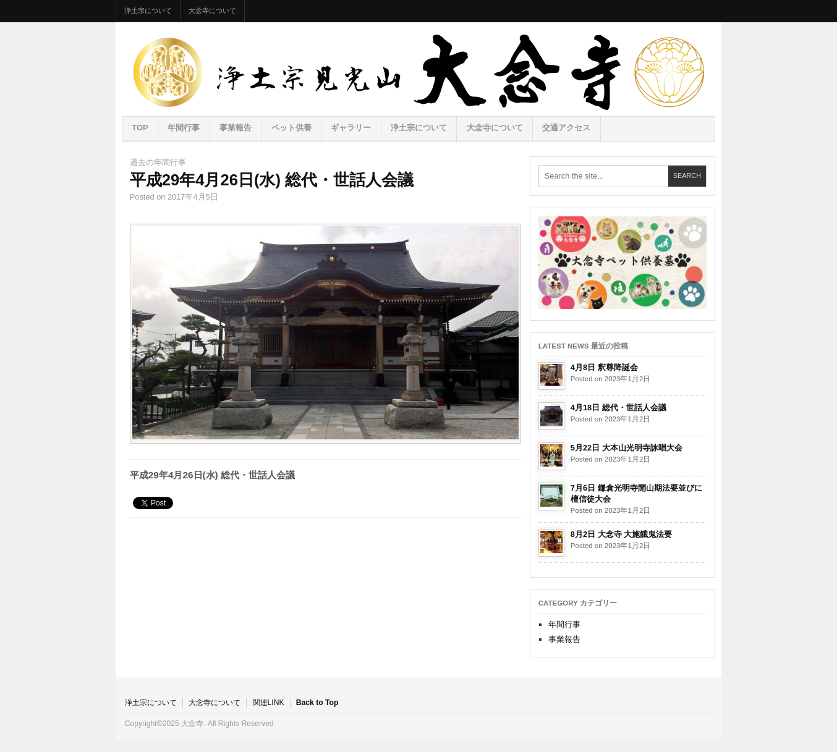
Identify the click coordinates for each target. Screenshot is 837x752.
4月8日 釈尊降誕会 (604, 367)
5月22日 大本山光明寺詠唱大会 (626, 447)
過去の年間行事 (158, 162)
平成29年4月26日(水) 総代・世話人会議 (272, 179)
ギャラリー (351, 127)
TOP (140, 127)
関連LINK (268, 702)
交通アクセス (566, 127)
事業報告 (235, 127)
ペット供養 (291, 127)
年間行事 (184, 127)
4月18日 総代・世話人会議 (618, 407)
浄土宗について (148, 10)
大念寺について (212, 10)
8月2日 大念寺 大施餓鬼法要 (621, 534)
